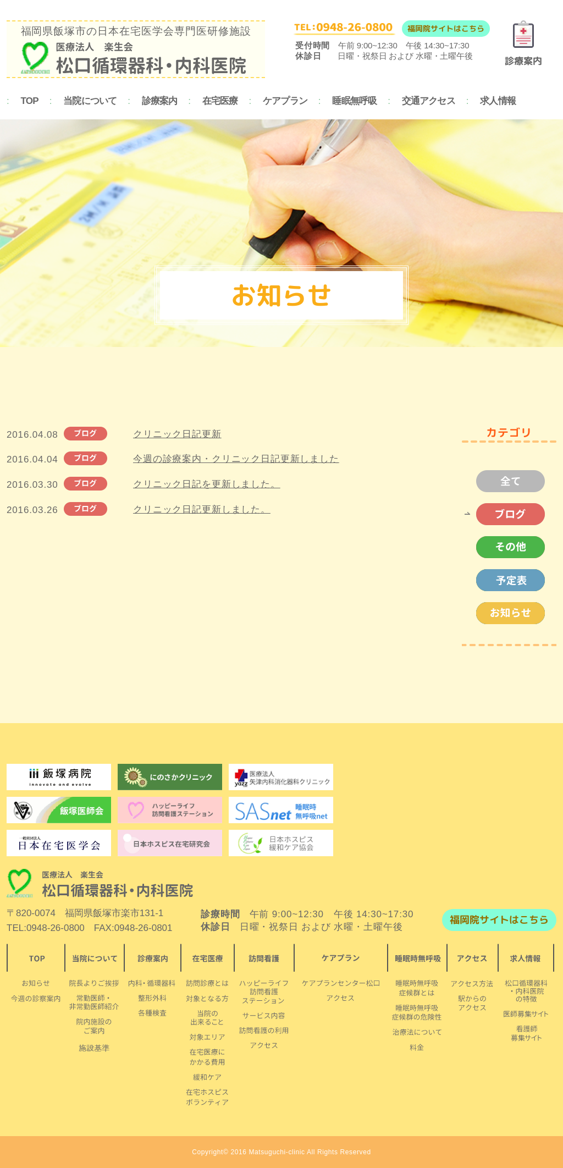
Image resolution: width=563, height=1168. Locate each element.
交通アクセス (428, 101)
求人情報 (498, 101)
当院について (90, 101)
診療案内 (160, 101)
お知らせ (505, 613)
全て (505, 481)
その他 (505, 547)
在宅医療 (220, 101)
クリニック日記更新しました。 (202, 509)
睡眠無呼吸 (354, 101)
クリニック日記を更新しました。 (206, 484)
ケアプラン (285, 101)
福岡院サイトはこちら (445, 28)
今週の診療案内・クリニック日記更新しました (236, 459)
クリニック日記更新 (177, 434)
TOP (29, 101)
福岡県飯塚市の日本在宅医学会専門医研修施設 (136, 49)
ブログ (505, 514)
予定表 (505, 580)
